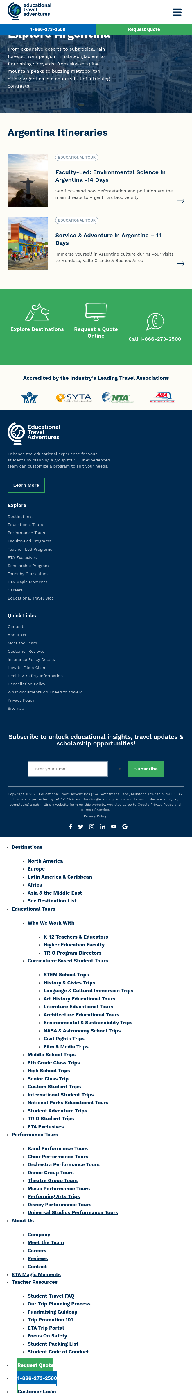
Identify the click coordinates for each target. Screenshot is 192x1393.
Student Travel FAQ (51, 1284)
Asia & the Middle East (55, 881)
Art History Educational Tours (79, 986)
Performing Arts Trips (54, 1184)
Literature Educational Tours (78, 995)
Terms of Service (148, 787)
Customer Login (37, 1379)
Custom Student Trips (54, 1075)
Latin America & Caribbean (60, 865)
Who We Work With (51, 911)
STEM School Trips (66, 963)
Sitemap (16, 696)
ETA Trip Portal (46, 1316)
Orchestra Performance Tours (64, 1152)
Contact (15, 614)
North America (45, 849)
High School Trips (49, 1059)
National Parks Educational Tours (68, 1091)
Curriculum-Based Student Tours (68, 949)
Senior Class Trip (48, 1066)
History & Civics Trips (69, 970)
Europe (36, 857)
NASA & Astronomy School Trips (82, 1018)
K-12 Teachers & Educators (76, 925)
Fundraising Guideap (53, 1300)
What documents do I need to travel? (45, 679)
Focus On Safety (47, 1324)
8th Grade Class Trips (54, 1050)
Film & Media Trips (66, 1034)
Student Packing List (53, 1332)
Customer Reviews (26, 639)
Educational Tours (25, 512)
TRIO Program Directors (72, 940)
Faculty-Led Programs (29, 529)
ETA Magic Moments (27, 569)
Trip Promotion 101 (50, 1308)
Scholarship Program (28, 553)
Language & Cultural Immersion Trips (88, 979)
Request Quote (144, 29)
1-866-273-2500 (47, 29)
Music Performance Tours (59, 1176)
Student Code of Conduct (58, 1340)
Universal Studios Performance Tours (73, 1200)
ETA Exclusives (22, 545)
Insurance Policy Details (31, 647)
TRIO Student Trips (51, 1107)
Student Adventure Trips (57, 1098)
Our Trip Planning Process (59, 1292)
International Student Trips (61, 1082)
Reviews (38, 1246)
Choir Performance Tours (58, 1144)
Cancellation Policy (26, 671)
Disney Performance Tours (59, 1192)
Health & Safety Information (35, 663)
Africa (35, 873)
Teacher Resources (35, 1270)
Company (39, 1222)
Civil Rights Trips (64, 1027)
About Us (17, 622)
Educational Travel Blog (30, 586)
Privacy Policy (21, 688)
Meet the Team (22, 631)
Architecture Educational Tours (81, 1002)
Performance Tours (26, 520)
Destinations (20, 504)
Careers (15, 577)
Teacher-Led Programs (30, 537)
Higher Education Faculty (74, 933)
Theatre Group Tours (53, 1168)
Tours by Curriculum (28, 561)
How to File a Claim (27, 655)
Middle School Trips (52, 1043)
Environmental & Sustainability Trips (88, 1011)
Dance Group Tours (51, 1160)
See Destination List (52, 889)
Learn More (26, 473)
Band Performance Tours (58, 1136)
